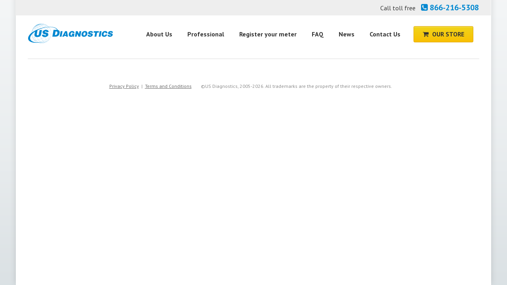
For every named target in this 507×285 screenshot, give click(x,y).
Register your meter (268, 34)
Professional (205, 34)
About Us (159, 34)
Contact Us (385, 34)
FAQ (318, 34)
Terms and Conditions (168, 86)
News (347, 34)
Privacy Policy (124, 86)
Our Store (443, 34)
